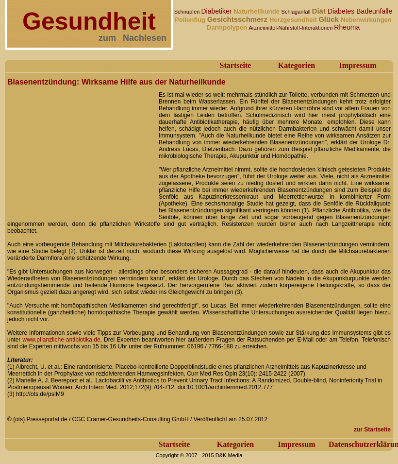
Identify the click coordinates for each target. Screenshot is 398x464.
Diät (320, 11)
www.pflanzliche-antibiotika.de (61, 339)
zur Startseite (372, 429)
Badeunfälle (374, 11)
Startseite (235, 65)
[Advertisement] (80, 149)
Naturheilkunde (257, 11)
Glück (329, 19)
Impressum (357, 65)
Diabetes (342, 11)
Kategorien (296, 65)
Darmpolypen (228, 27)
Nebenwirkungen (366, 19)
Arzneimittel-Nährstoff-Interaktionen (291, 28)
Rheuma (347, 27)
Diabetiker (217, 11)
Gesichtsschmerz (238, 19)
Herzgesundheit (293, 19)
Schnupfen (187, 12)
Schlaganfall (297, 12)
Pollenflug (191, 19)
